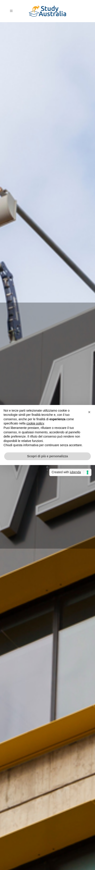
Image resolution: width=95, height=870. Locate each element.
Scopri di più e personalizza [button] (47, 456)
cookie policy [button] (35, 423)
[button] (89, 412)
